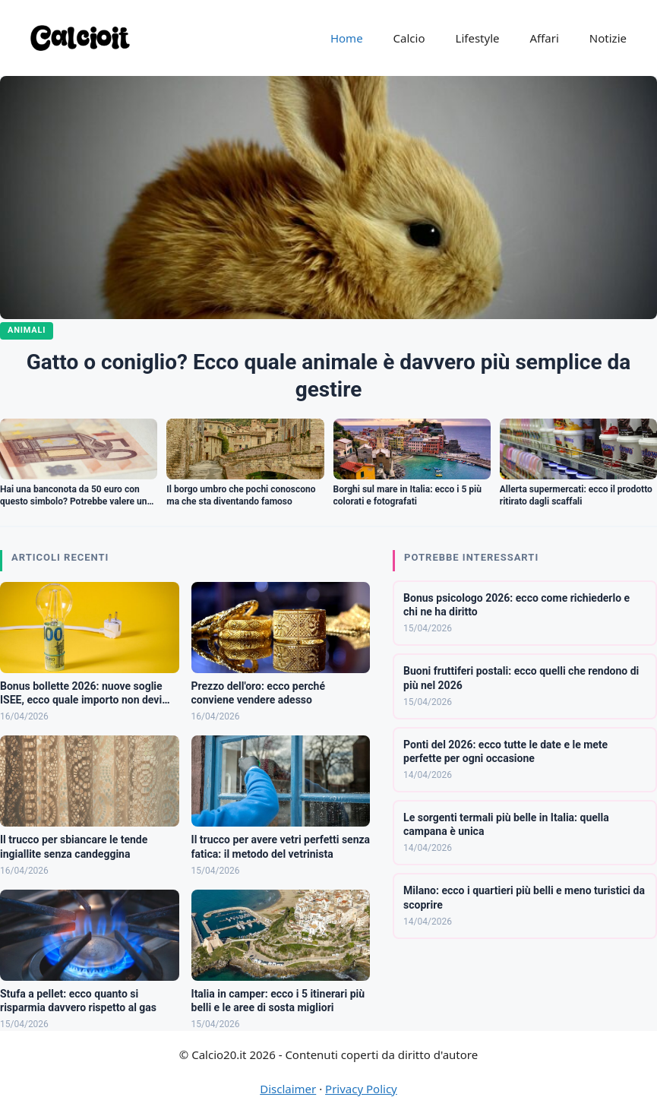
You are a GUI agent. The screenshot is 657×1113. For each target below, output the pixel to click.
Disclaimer (288, 1088)
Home (346, 38)
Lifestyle (478, 38)
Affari (543, 38)
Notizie (608, 38)
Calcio (409, 38)
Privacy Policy (361, 1088)
